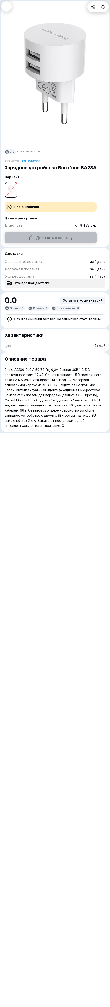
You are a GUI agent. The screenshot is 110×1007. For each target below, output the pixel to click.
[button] (6, 6)
